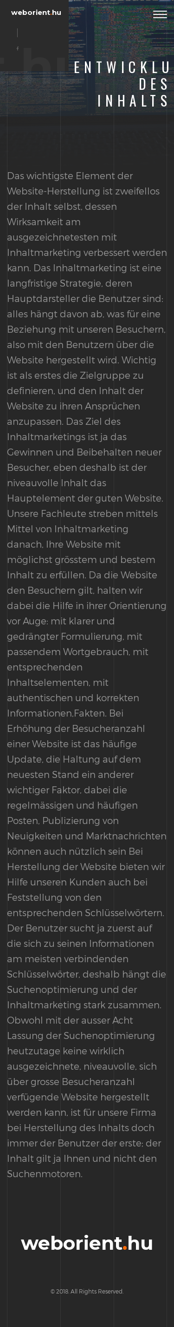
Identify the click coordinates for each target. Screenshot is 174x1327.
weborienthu (36, 12)
